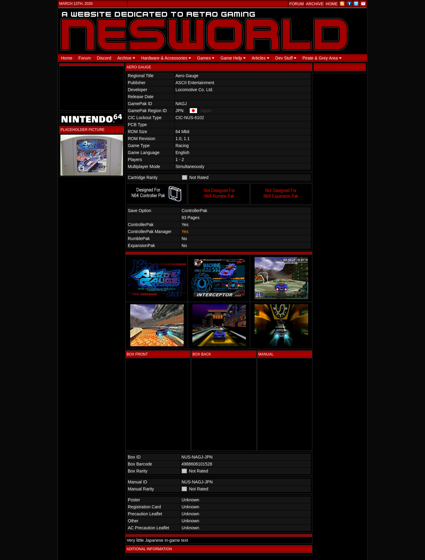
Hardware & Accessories (166, 58)
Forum (84, 58)
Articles (260, 58)
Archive (126, 58)
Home (66, 58)
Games (205, 58)
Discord (104, 58)
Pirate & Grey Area (322, 58)
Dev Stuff (285, 58)
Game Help (233, 58)
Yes (185, 231)
